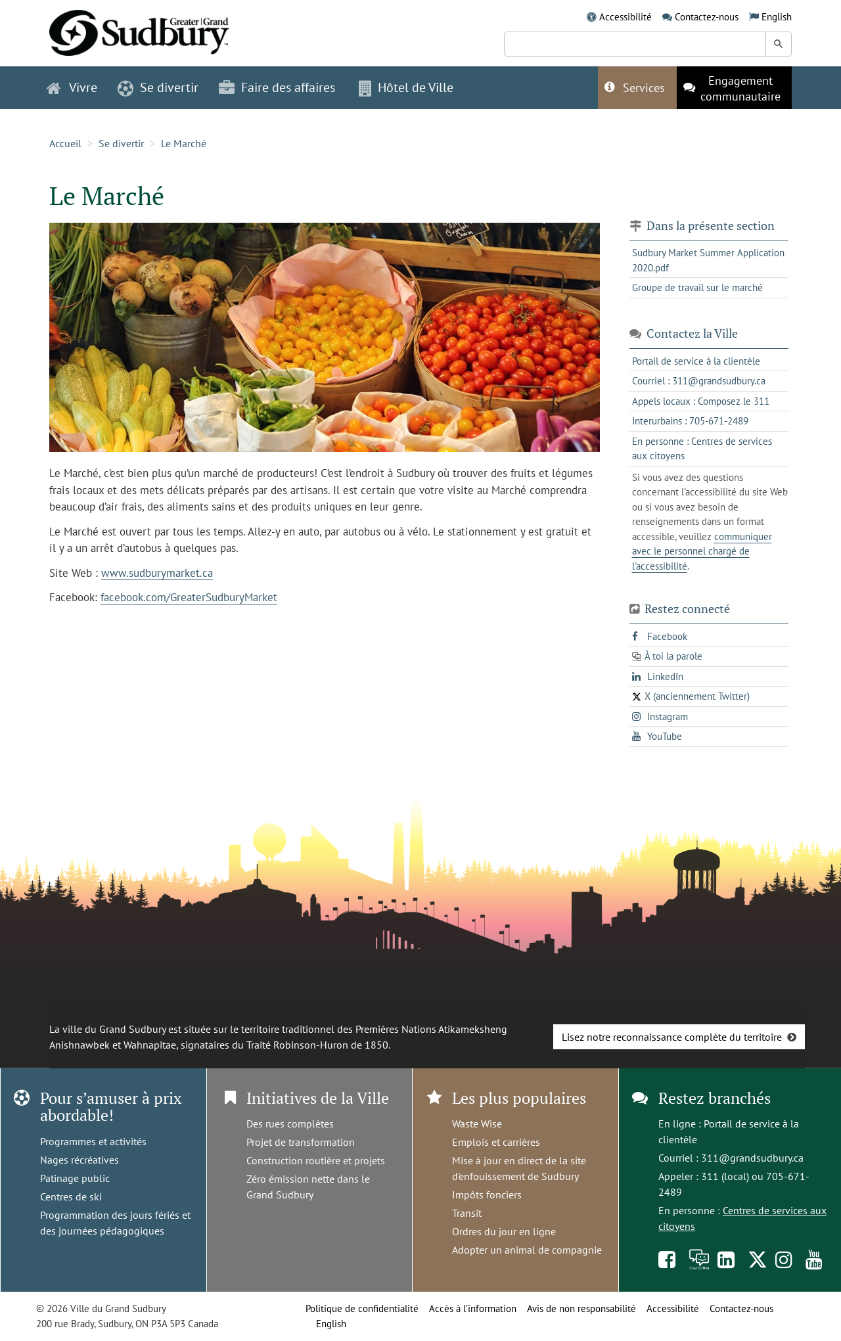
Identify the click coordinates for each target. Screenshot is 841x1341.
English (776, 17)
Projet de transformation (300, 1141)
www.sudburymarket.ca (157, 573)
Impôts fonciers (487, 1194)
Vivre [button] (72, 87)
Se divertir (121, 143)
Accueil (65, 143)
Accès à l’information (472, 1308)
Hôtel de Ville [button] (406, 87)
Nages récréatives (79, 1159)
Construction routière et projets (315, 1160)
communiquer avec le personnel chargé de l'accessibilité (702, 551)
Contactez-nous (707, 17)
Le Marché (183, 143)
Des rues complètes (290, 1123)
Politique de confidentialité (362, 1308)
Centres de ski (71, 1196)
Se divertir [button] (158, 87)
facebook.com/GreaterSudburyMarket (189, 597)
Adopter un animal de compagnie (527, 1249)
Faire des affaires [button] (277, 87)
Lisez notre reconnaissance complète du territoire (672, 1036)
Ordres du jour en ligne (504, 1231)
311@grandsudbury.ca (752, 1157)
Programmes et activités (93, 1141)
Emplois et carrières (496, 1141)
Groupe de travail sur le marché (697, 287)
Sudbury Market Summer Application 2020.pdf (708, 260)
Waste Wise (477, 1123)
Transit (467, 1212)
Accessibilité (625, 17)
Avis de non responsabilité (581, 1308)
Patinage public (75, 1178)
